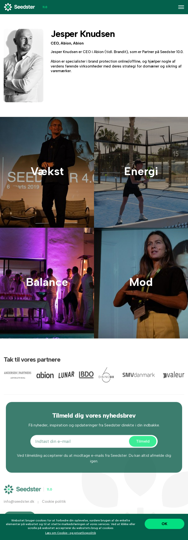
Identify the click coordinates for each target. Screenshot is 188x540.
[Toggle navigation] (181, 7)
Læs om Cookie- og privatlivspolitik (70, 533)
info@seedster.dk (19, 505)
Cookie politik (54, 505)
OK (164, 523)
